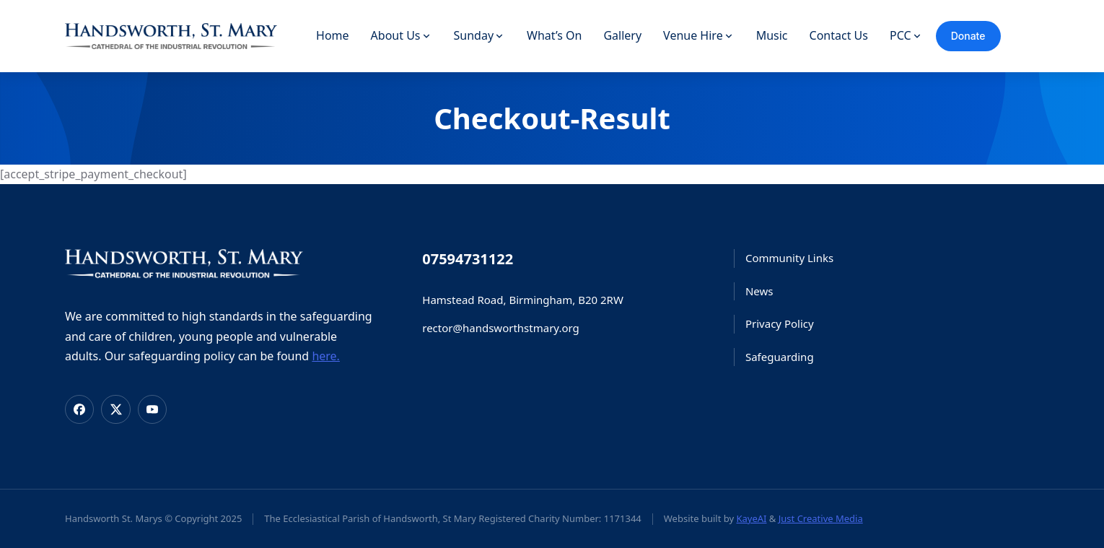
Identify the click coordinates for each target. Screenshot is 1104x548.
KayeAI (751, 518)
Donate (968, 36)
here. (326, 356)
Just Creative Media (821, 518)
